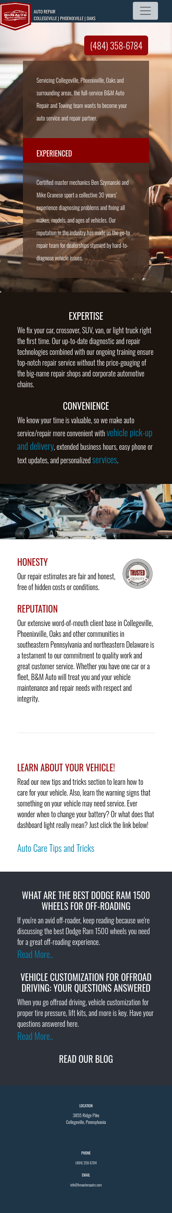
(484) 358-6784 (116, 45)
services (104, 459)
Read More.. (35, 954)
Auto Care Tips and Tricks (55, 848)
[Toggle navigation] (145, 11)
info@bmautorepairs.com (86, 1184)
